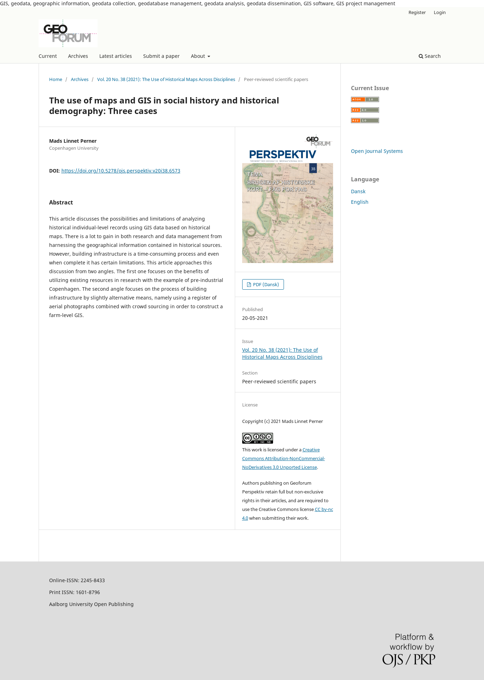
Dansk (358, 191)
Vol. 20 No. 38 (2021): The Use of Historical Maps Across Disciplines (166, 79)
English (360, 201)
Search (430, 56)
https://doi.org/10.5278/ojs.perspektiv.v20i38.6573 (120, 170)
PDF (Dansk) (265, 284)
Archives (78, 56)
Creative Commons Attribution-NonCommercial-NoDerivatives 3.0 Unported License (283, 458)
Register (417, 12)
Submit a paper (161, 56)
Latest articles (115, 56)
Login (440, 12)
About (198, 56)
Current (48, 56)
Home (55, 79)
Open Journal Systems (377, 151)
